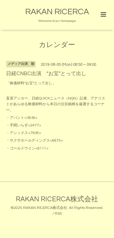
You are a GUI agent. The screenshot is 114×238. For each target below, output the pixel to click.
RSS (58, 214)
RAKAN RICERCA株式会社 (57, 199)
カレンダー (57, 45)
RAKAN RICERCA (57, 12)
